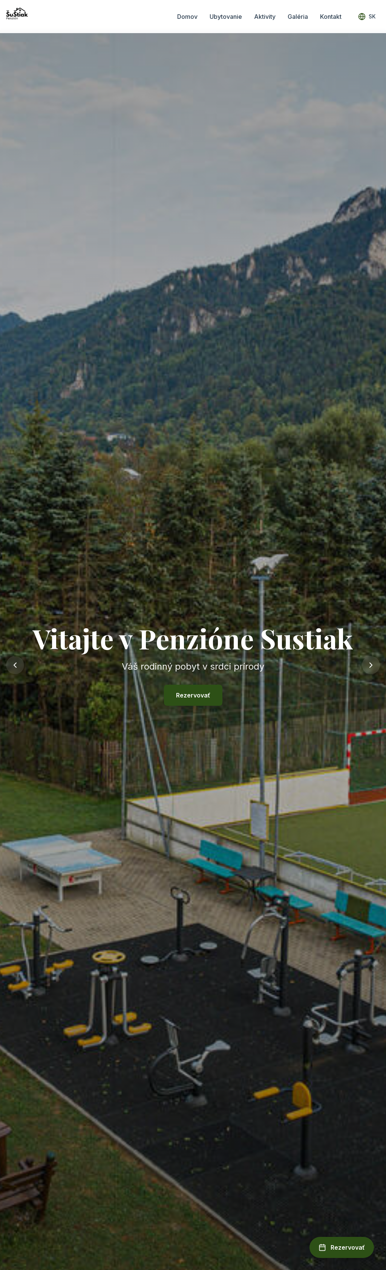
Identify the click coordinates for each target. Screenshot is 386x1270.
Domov (187, 16)
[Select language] (367, 16)
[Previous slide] (15, 665)
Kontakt (331, 16)
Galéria (298, 16)
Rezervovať (193, 695)
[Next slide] (371, 665)
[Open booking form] (341, 1247)
